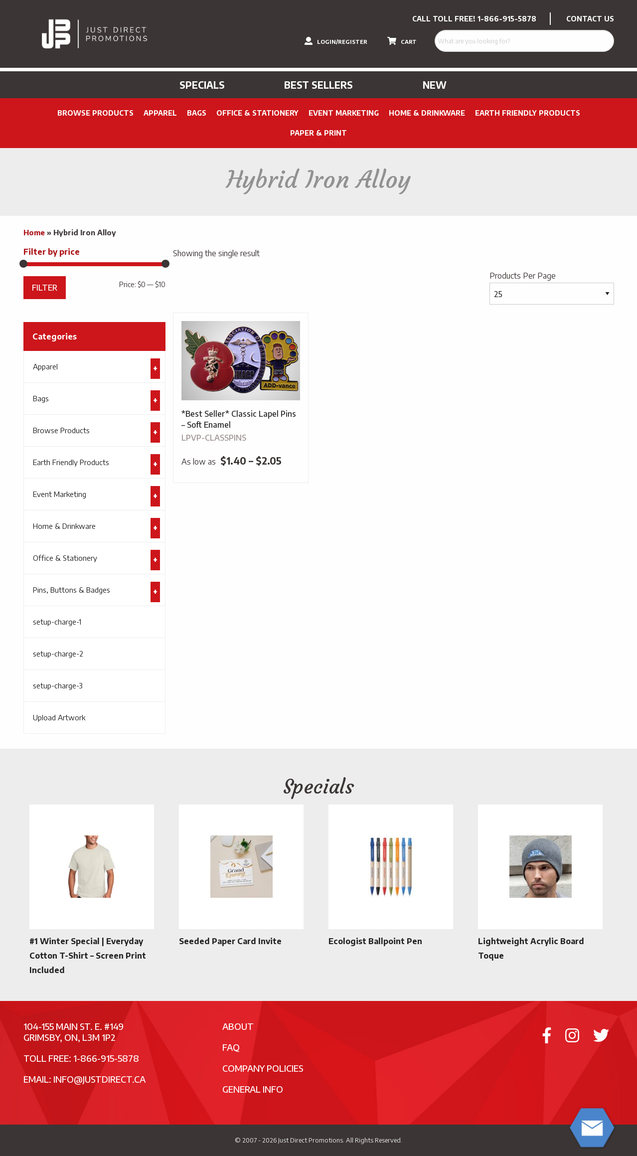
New (435, 85)
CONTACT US (590, 18)
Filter (44, 287)
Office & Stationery (257, 113)
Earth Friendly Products (527, 113)
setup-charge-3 (58, 685)
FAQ (231, 1047)
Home (34, 232)
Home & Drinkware (427, 113)
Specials (202, 85)
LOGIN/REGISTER (336, 41)
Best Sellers (318, 85)
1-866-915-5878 (507, 18)
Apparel (160, 113)
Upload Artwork (59, 717)
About (238, 1026)
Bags (196, 113)
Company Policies (263, 1068)
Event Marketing (344, 113)
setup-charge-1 (57, 621)
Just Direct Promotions (310, 1140)
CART (402, 41)
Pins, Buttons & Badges (71, 589)
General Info (252, 1089)
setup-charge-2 (58, 653)
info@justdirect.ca (99, 1079)
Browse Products (95, 113)
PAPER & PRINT (318, 133)
